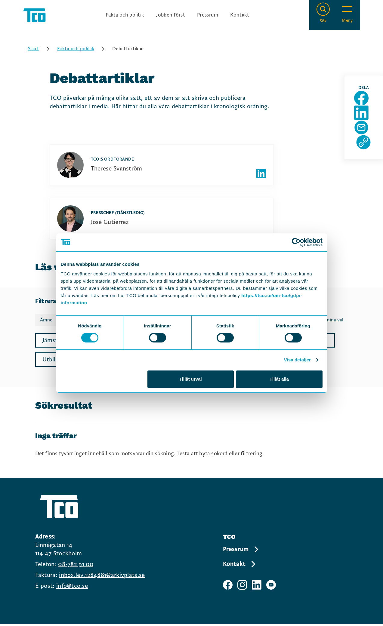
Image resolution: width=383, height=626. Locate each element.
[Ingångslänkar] (177, 17)
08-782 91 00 (75, 567)
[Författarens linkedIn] (261, 177)
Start (41, 52)
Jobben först (170, 16)
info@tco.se (72, 589)
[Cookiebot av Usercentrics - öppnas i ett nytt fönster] (296, 242)
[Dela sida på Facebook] (366, 106)
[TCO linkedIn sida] (256, 588)
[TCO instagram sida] (242, 588)
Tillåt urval (190, 379)
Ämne (46, 324)
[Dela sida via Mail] (366, 144)
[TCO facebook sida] (228, 588)
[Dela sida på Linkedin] (366, 125)
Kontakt (247, 16)
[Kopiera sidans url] (366, 164)
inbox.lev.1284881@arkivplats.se (102, 578)
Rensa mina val (327, 324)
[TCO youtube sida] (271, 588)
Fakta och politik (119, 16)
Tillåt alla (279, 379)
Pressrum (211, 16)
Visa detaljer (297, 359)
